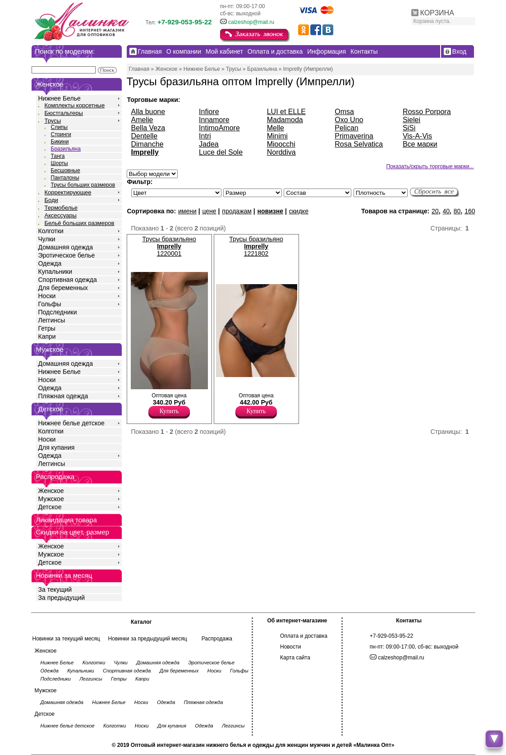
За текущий (55, 589)
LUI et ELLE (286, 111)
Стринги (61, 134)
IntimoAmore (219, 128)
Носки (47, 295)
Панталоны (65, 178)
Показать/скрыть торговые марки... (430, 166)
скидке (298, 211)
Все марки (420, 144)
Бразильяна (66, 149)
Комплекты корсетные (75, 105)
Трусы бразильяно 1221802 (256, 246)
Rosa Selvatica (359, 144)
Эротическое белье (66, 255)
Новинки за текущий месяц (66, 638)
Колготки (51, 231)
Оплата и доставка (303, 636)
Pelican (346, 128)
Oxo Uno (349, 120)
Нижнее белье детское (71, 423)
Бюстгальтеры (64, 113)
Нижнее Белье (59, 98)
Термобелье (61, 207)
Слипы (59, 127)
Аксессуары (61, 215)
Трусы (53, 120)
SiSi (409, 128)
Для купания (56, 447)
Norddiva (281, 152)
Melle (275, 128)
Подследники (57, 312)
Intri (205, 136)
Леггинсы (51, 320)
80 (457, 211)
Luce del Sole (221, 152)
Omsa (344, 111)
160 (470, 211)
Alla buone (148, 111)
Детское (51, 409)
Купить (169, 411)
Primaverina (354, 136)
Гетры (46, 328)
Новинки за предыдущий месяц (147, 638)
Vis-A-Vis (417, 136)
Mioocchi (281, 144)
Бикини (60, 141)
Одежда (50, 263)
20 (435, 211)
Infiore (209, 111)
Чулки (46, 239)
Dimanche (147, 144)
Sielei (411, 120)
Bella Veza (148, 128)
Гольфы (49, 304)
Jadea (209, 144)
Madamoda (285, 120)
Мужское (51, 498)
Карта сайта (295, 657)
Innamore (214, 120)
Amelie (142, 120)
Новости (290, 647)
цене (209, 211)
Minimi (277, 136)
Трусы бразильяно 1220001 (169, 246)
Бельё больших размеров (80, 223)
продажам (237, 211)
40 (446, 211)
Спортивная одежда (67, 279)
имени (187, 211)
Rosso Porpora (427, 111)
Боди (51, 200)
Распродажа (217, 638)
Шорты (59, 163)
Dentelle (144, 136)
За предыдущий (61, 597)
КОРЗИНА (437, 13)
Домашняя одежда (65, 247)
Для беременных (63, 287)
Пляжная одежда (63, 396)
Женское (51, 490)
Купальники (55, 271)
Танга (58, 156)
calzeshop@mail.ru (251, 22)
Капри (47, 336)
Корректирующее (68, 192)
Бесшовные (65, 170)
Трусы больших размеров (83, 185)
